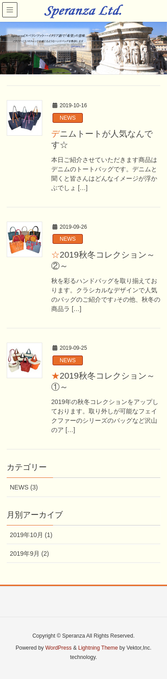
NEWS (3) (24, 487)
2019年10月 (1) (31, 534)
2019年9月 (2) (29, 553)
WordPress (58, 648)
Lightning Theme (98, 648)
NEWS (68, 118)
